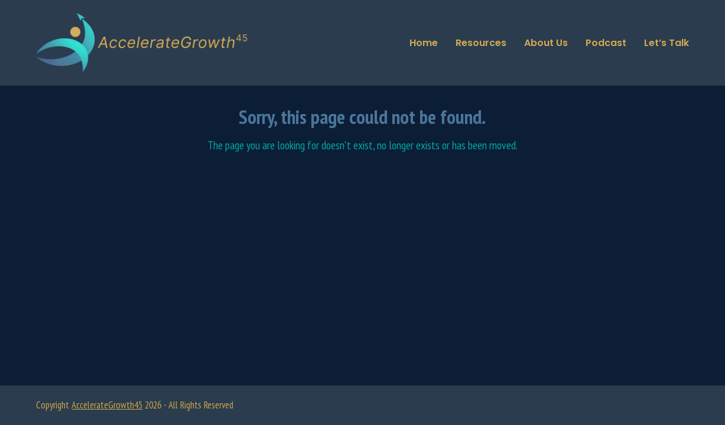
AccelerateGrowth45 (106, 404)
